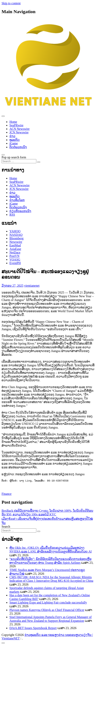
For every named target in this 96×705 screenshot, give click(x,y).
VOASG (14, 259)
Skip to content (11, 3)
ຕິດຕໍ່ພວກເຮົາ (18, 147)
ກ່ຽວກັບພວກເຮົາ (20, 211)
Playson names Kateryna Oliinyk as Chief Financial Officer (46, 610)
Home (13, 121)
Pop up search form (14, 157)
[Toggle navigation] (3, 116)
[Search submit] (38, 162)
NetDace (14, 252)
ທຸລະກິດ (14, 139)
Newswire (15, 242)
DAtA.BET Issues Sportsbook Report (33, 628)
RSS (12, 214)
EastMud (15, 245)
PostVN (14, 256)
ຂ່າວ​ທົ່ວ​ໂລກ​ (17, 200)
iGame (13, 143)
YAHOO (14, 231)
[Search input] (19, 161)
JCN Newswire (18, 132)
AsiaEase (15, 249)
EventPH (15, 263)
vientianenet (31, 285)
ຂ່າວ (12, 136)
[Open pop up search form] (3, 154)
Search (6, 527)
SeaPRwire (16, 125)
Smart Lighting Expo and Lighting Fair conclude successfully (48, 603)
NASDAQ (16, 234)
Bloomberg (16, 238)
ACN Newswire (19, 128)
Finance (7, 494)
